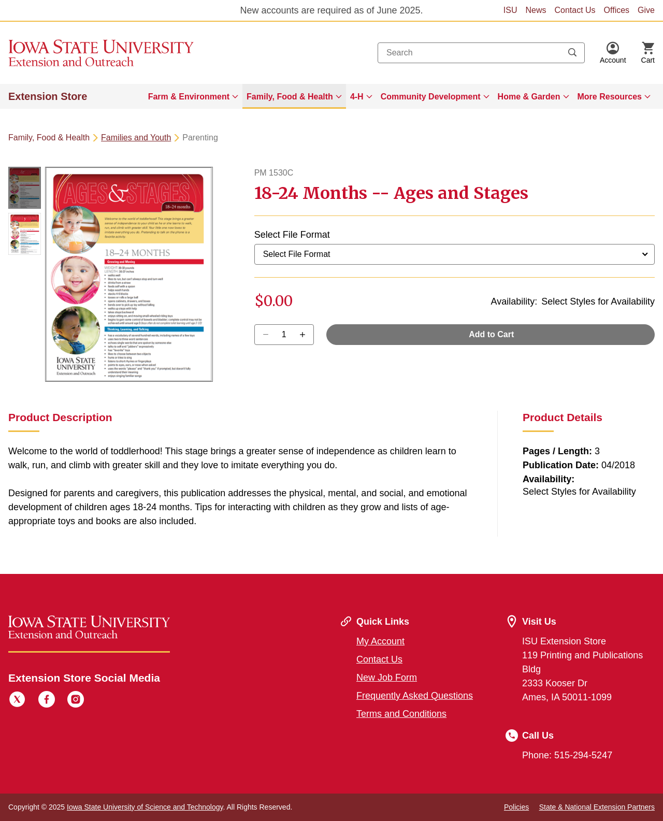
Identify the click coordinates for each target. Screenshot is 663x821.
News (535, 10)
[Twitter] (17, 701)
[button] (613, 52)
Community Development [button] (431, 96)
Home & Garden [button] (529, 96)
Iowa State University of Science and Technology (145, 807)
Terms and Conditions (401, 714)
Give (646, 10)
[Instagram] (75, 701)
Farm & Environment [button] (188, 96)
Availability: (514, 301)
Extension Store (47, 96)
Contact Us (574, 10)
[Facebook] (46, 701)
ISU (510, 10)
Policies (516, 807)
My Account (380, 641)
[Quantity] (284, 334)
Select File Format (292, 234)
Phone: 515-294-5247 (567, 755)
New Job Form (386, 677)
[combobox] (481, 52)
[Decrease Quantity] (305, 334)
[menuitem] (193, 96)
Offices (617, 10)
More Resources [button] (610, 96)
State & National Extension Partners (597, 807)
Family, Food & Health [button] (290, 96)
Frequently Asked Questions (414, 695)
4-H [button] (357, 96)
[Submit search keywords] (572, 53)
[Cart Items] (648, 53)
